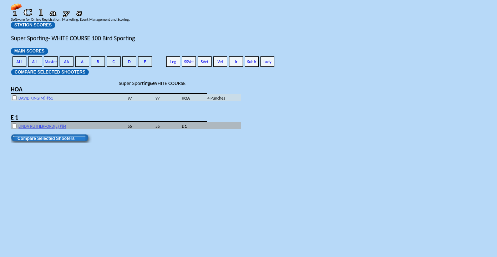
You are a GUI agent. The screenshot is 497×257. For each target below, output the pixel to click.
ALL (19, 61)
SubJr (251, 61)
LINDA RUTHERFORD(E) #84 (42, 126)
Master (51, 61)
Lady (267, 61)
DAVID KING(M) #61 (36, 98)
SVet (205, 61)
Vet (220, 61)
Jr (235, 61)
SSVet (189, 61)
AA (66, 61)
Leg (173, 61)
